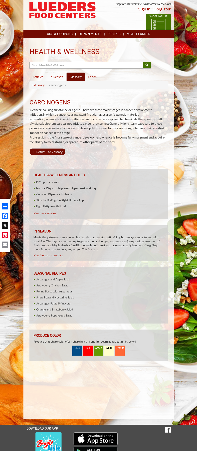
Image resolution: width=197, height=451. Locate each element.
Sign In (144, 8)
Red (88, 347)
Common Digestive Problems (54, 194)
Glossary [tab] (76, 77)
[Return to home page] (62, 9)
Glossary (38, 85)
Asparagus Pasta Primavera (53, 303)
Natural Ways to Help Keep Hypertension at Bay (66, 188)
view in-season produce (48, 255)
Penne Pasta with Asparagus (54, 291)
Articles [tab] (37, 77)
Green (98, 347)
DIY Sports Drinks (47, 182)
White (109, 347)
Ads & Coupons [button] (60, 34)
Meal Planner (138, 34)
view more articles (44, 213)
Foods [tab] (92, 77)
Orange (119, 347)
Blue (77, 347)
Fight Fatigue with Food (51, 206)
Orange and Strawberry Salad (54, 309)
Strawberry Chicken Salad (52, 285)
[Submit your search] (147, 65)
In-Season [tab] (56, 77)
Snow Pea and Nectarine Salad (55, 297)
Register (163, 8)
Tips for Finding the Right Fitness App (60, 200)
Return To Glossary (47, 152)
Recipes (114, 34)
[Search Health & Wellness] (86, 65)
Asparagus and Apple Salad (53, 279)
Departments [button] (90, 34)
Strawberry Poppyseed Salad (54, 315)
